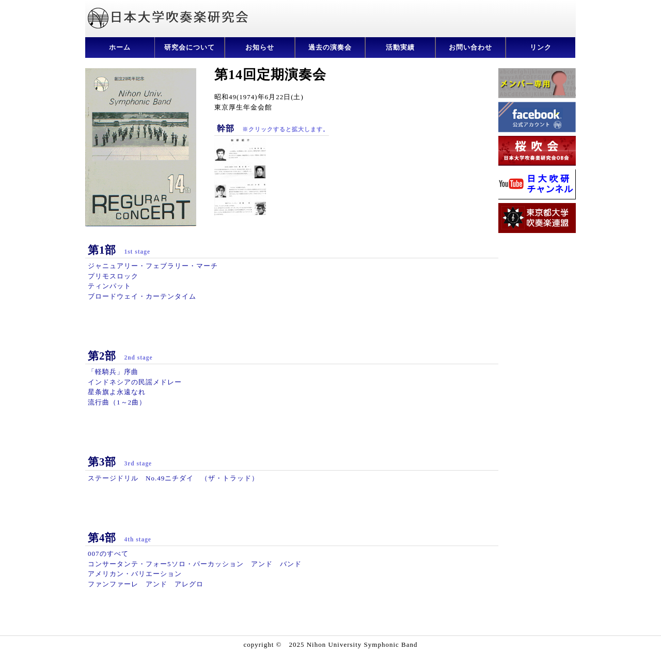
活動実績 (400, 47)
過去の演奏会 (330, 47)
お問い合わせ (470, 47)
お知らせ (259, 47)
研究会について (189, 47)
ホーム (120, 47)
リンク (541, 47)
